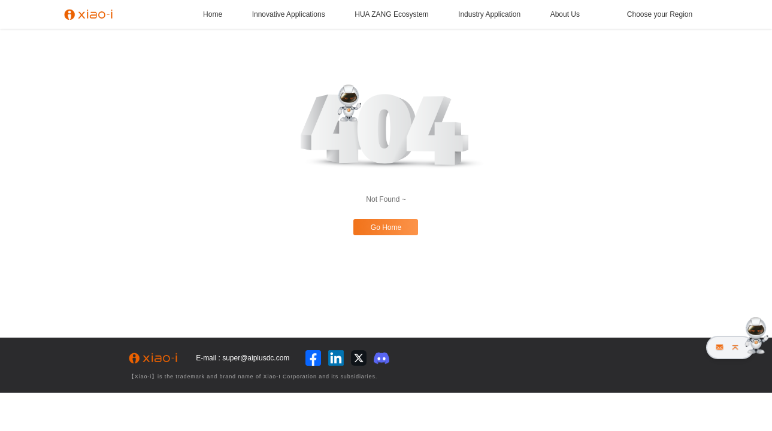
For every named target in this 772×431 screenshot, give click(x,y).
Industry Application (489, 14)
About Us (565, 14)
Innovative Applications (288, 14)
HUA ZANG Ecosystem (391, 14)
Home (212, 14)
